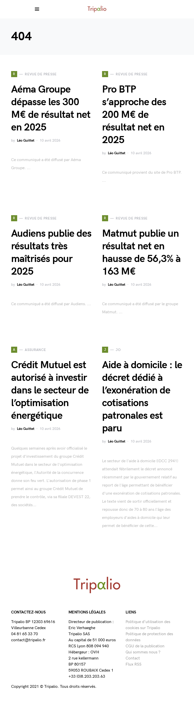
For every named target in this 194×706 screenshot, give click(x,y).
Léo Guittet (25, 140)
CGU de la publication (145, 646)
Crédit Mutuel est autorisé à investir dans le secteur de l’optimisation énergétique (50, 390)
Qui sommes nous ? (143, 652)
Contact (133, 658)
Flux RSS (133, 664)
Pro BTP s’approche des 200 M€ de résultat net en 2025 (134, 114)
